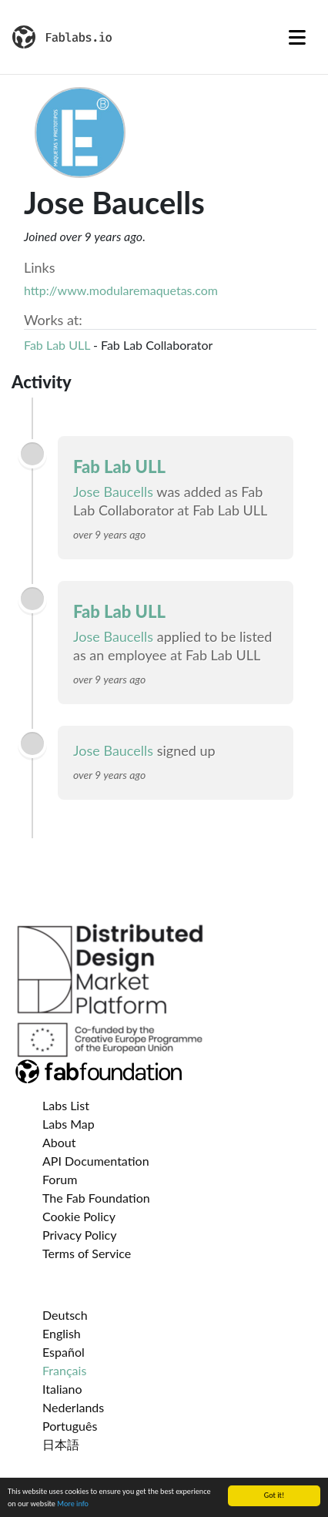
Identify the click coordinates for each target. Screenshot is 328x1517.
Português (69, 1425)
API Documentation (95, 1160)
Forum (59, 1179)
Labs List (65, 1105)
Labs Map (68, 1123)
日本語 (60, 1444)
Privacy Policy (79, 1234)
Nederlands (73, 1407)
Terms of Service (86, 1253)
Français (64, 1370)
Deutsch (65, 1314)
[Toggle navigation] (297, 37)
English (61, 1333)
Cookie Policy (78, 1216)
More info (73, 1505)
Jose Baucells (113, 491)
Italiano (62, 1388)
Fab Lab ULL (57, 344)
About (59, 1142)
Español (63, 1351)
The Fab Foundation (96, 1197)
